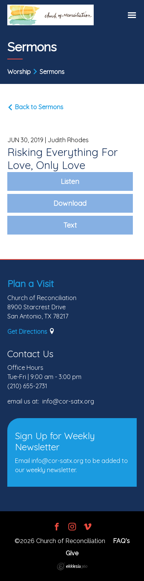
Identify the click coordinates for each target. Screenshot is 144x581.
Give (72, 553)
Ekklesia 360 (72, 566)
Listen (70, 181)
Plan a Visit (30, 283)
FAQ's (121, 541)
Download (69, 203)
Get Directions (27, 331)
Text (70, 225)
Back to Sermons (35, 107)
